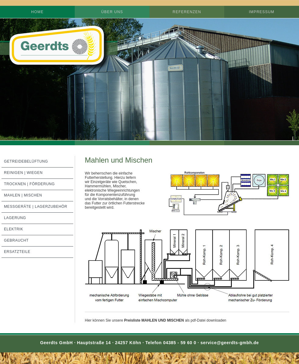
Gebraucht (16, 240)
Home (37, 12)
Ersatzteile (17, 252)
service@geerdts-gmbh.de (229, 342)
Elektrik (13, 229)
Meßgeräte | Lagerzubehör (35, 206)
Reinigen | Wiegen (23, 173)
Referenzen (187, 12)
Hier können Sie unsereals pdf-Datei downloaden (155, 320)
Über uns (112, 12)
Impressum (261, 12)
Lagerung (15, 218)
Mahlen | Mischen (23, 195)
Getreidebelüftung (26, 161)
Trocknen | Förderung (29, 184)
